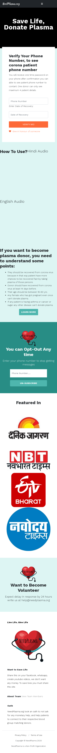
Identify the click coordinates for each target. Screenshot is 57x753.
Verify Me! (28, 124)
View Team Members (32, 696)
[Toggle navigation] (42, 4)
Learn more (28, 312)
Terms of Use (36, 735)
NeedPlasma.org (10, 4)
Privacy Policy (20, 735)
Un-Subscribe (28, 383)
